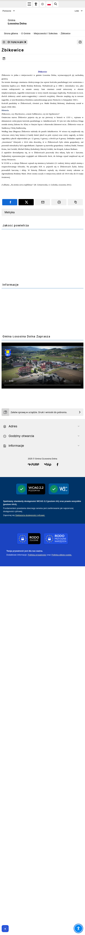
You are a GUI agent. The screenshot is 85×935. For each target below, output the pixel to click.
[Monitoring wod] (42, 312)
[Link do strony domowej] (22, 22)
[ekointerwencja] (42, 758)
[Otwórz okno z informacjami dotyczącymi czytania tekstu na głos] (4, 42)
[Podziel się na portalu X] (26, 202)
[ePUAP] (42, 733)
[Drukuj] (80, 42)
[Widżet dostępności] (36, 4)
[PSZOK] (42, 467)
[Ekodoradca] (42, 416)
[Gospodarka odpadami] (42, 513)
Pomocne (9, 11)
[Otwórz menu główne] (29, 4)
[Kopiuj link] (75, 202)
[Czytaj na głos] (16, 42)
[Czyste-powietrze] (42, 363)
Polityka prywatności (37, 923)
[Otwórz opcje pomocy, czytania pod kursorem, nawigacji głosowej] (78, 928)
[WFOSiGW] (42, 603)
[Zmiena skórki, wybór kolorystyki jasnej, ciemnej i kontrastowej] (42, 4)
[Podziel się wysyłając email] (42, 202)
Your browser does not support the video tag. (42, 694)
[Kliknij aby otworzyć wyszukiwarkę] (55, 4)
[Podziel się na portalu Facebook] (9, 202)
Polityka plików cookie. (61, 923)
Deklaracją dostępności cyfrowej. (30, 884)
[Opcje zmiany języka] (49, 4)
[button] (33, 833)
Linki (78, 11)
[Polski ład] (42, 643)
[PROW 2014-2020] (42, 556)
